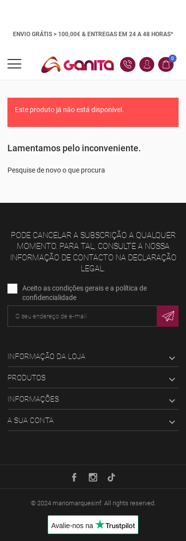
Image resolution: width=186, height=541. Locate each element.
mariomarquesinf (77, 503)
